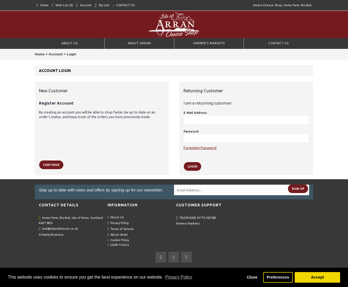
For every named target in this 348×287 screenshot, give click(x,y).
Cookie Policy (118, 240)
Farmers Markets (188, 223)
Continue (51, 164)
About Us (115, 217)
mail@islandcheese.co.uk (58, 228)
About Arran (117, 234)
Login (192, 166)
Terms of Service (120, 229)
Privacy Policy (118, 223)
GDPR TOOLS (118, 245)
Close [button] (252, 277)
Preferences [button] (278, 277)
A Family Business (51, 234)
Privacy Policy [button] (178, 277)
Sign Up (298, 188)
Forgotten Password (200, 148)
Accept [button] (317, 277)
